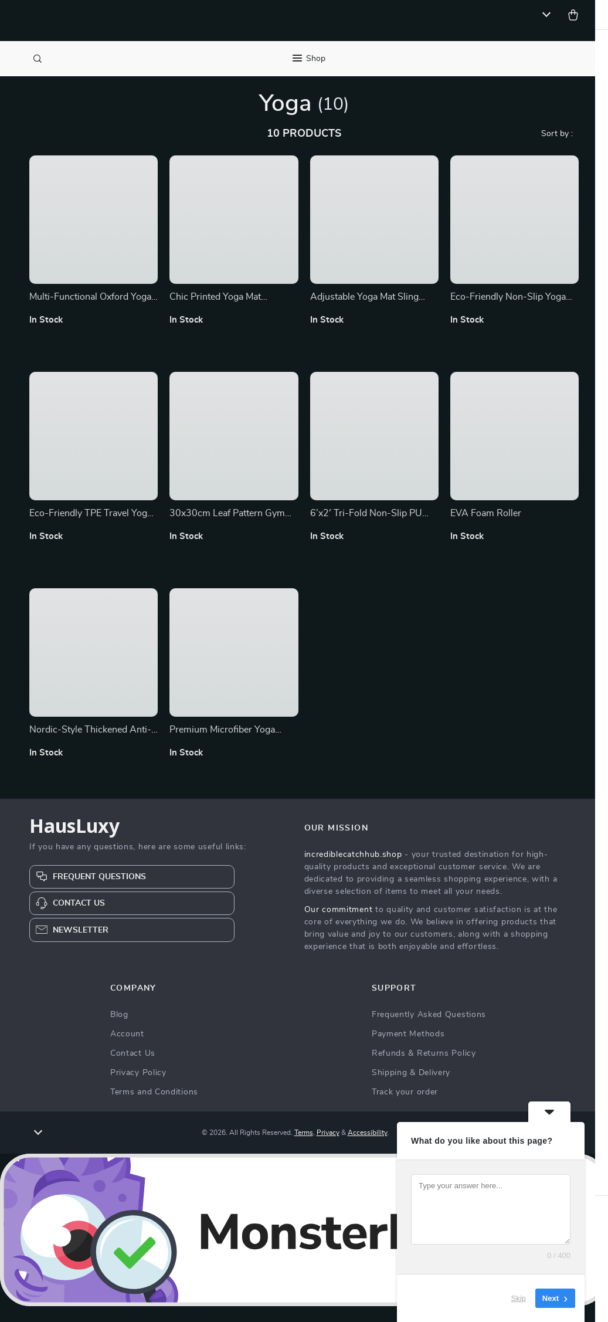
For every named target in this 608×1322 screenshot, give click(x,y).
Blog (119, 1031)
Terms (303, 1148)
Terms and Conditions (154, 1108)
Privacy (328, 1148)
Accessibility (368, 1148)
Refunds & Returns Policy (424, 1070)
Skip (518, 1298)
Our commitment (338, 926)
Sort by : (557, 149)
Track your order (405, 1108)
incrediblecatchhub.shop (353, 871)
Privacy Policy (138, 1089)
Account (127, 1050)
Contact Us (132, 1070)
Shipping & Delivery (411, 1089)
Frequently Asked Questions (429, 1031)
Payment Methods (408, 1050)
